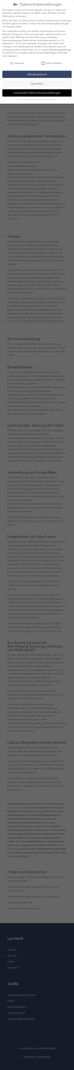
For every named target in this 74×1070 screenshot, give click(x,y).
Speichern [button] (37, 80)
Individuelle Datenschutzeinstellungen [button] (37, 90)
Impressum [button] (52, 96)
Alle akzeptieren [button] (37, 71)
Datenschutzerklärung (60, 46)
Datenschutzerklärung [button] (38, 96)
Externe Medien (52, 60)
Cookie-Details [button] (23, 96)
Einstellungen (49, 49)
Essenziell (17, 60)
